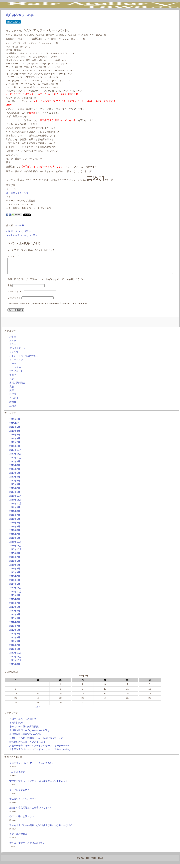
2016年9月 (14, 510)
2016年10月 (15, 506)
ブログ (12, 378)
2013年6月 (14, 610)
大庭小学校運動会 (18, 837)
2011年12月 (15, 655)
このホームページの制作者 (22, 722)
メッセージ (13, 256)
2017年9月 (14, 464)
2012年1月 (14, 652)
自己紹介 (13, 401)
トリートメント (17, 363)
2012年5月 (14, 636)
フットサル (15, 370)
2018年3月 (14, 441)
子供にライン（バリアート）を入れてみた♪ (31, 766)
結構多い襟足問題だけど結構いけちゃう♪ (30, 810)
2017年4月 (14, 483)
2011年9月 (14, 667)
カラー (12, 347)
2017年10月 (15, 460)
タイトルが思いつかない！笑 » (21, 235)
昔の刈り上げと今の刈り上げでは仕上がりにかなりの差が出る (40, 828)
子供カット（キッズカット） (24, 801)
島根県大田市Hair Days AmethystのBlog (29, 733)
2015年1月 (14, 583)
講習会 (12, 405)
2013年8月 (14, 602)
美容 (11, 393)
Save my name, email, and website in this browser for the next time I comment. (49, 306)
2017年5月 (14, 479)
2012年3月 (14, 644)
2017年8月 (14, 468)
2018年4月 (14, 437)
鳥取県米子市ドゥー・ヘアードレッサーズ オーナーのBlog (39, 748)
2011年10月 (15, 663)
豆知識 (12, 408)
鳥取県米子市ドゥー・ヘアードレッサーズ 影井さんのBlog (39, 752)
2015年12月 (15, 545)
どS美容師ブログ (18, 725)
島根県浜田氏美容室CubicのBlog (25, 737)
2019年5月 (14, 430)
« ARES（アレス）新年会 (18, 231)
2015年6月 (14, 564)
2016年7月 (14, 518)
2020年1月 (14, 422)
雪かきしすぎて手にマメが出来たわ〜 (28, 846)
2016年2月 (14, 537)
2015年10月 (15, 552)
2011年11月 (15, 659)
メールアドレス (15, 294)
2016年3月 (14, 533)
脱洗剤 (12, 397)
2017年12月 (15, 453)
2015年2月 (14, 579)
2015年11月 (15, 548)
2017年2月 (14, 491)
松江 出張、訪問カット (21, 819)
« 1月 (38, 710)
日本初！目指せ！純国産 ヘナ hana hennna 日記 (36, 741)
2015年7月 (14, 560)
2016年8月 (14, 514)
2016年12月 (15, 499)
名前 (9, 288)
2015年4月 (14, 571)
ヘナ (11, 382)
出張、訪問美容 (17, 385)
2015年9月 (14, 556)
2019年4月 (14, 434)
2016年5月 (14, 525)
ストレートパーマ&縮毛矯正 (23, 359)
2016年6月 (14, 522)
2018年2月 (14, 445)
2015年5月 (14, 568)
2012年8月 (14, 625)
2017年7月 (14, 472)
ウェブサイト (14, 300)
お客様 (12, 339)
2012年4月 (14, 640)
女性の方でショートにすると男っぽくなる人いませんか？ (38, 784)
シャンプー (15, 355)
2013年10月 (15, 594)
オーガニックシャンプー (18, 193)
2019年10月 (15, 426)
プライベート (16, 374)
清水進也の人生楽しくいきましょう (27, 745)
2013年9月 (14, 598)
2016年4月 (14, 529)
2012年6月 (14, 633)
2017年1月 (14, 495)
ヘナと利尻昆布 (17, 775)
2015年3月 (14, 575)
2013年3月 (14, 621)
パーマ (12, 366)
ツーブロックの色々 (19, 793)
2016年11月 (15, 502)
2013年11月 (15, 590)
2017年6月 (14, 476)
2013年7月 (14, 606)
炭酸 (11, 389)
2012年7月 (14, 629)
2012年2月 (14, 648)
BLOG (92, 14)
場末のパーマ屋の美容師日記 (24, 729)
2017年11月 (15, 456)
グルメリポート (17, 351)
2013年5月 (14, 613)
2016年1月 (14, 541)
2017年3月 (14, 487)
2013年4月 (14, 617)
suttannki (19, 225)
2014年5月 (14, 587)
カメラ (12, 343)
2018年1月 (14, 449)
